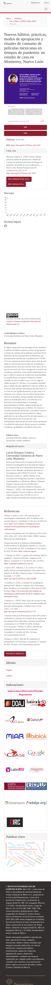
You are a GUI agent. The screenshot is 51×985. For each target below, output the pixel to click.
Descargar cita (16, 184)
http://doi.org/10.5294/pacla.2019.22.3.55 (20, 600)
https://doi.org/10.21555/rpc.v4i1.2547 (26, 145)
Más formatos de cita (19, 179)
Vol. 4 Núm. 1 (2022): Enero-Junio (23, 21)
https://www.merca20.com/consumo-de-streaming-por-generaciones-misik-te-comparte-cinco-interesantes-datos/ (24, 582)
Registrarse (35, 3)
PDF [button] (25, 127)
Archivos (17, 18)
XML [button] (25, 133)
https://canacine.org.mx (27, 540)
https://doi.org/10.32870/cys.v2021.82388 (20, 567)
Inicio (8, 18)
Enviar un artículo (15, 642)
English (9, 658)
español (9, 664)
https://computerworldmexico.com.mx (18, 552)
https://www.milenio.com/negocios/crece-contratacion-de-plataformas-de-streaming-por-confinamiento (22, 515)
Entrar (46, 3)
